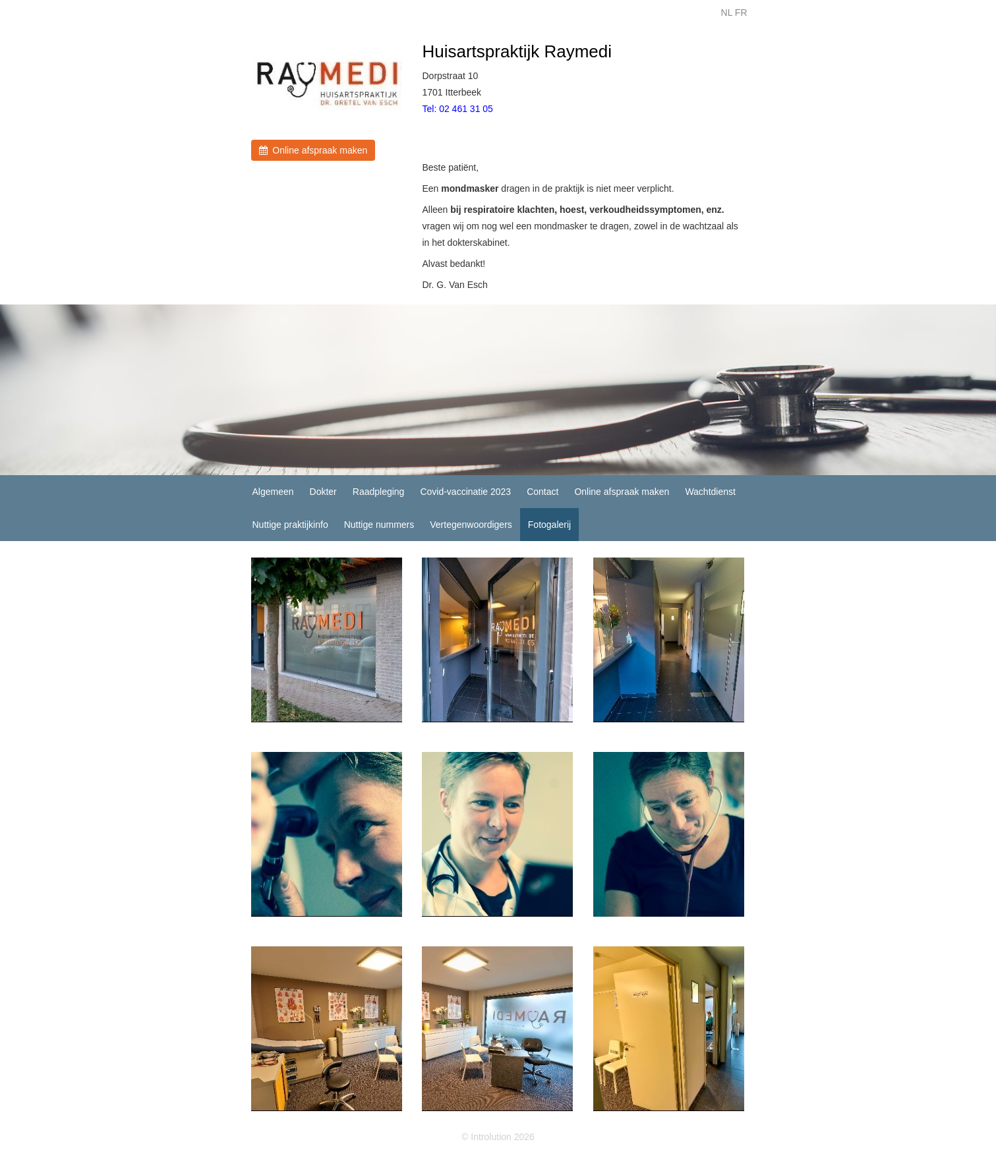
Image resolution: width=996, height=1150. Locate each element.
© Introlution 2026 (498, 1137)
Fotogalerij (549, 524)
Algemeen (273, 491)
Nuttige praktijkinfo (290, 524)
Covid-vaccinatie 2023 (465, 491)
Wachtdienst (710, 491)
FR (741, 12)
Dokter (323, 491)
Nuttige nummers (379, 524)
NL (726, 12)
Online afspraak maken (313, 150)
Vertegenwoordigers (471, 524)
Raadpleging (379, 491)
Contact (542, 491)
